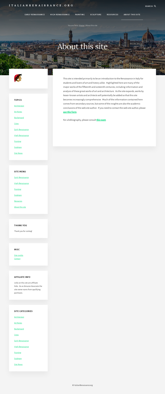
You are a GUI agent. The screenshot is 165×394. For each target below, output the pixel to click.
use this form (70, 112)
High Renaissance (21, 135)
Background (19, 118)
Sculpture (18, 147)
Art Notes (18, 112)
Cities (16, 124)
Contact (17, 259)
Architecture (19, 106)
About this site (20, 207)
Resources (18, 201)
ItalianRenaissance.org (41, 5)
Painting (17, 141)
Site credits (18, 255)
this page (101, 120)
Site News (18, 153)
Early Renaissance (21, 130)
